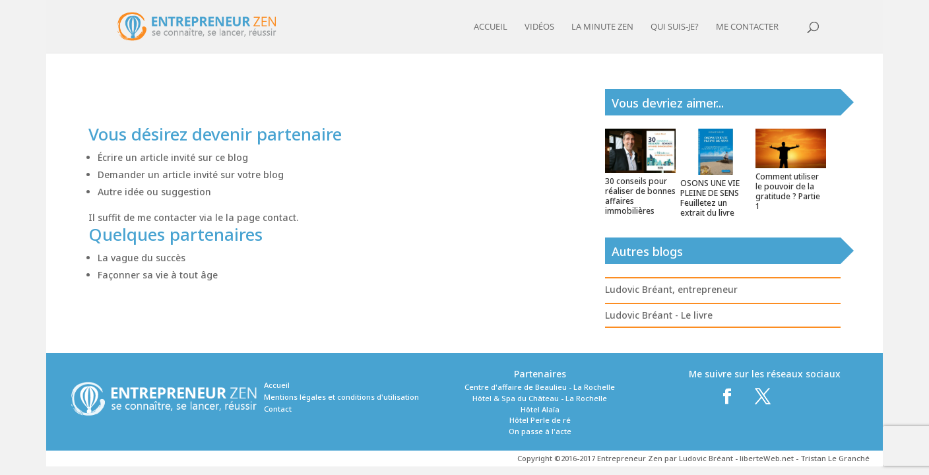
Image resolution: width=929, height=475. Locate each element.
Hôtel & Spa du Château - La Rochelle (539, 398)
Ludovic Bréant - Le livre (659, 315)
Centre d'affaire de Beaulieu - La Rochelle (539, 387)
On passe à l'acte (540, 431)
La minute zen (602, 27)
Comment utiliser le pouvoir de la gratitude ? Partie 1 (787, 191)
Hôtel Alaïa (540, 409)
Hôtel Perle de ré (540, 420)
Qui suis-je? (675, 27)
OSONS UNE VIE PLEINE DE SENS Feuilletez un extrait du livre (710, 197)
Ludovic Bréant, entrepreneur (671, 289)
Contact (278, 409)
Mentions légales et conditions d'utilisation (341, 397)
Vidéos (539, 27)
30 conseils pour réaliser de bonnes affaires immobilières (640, 195)
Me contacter (747, 27)
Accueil (490, 27)
